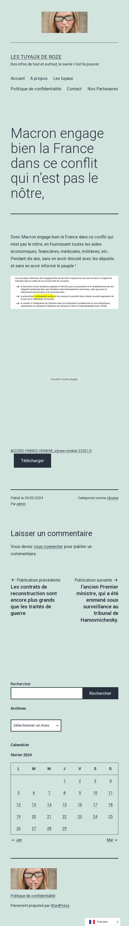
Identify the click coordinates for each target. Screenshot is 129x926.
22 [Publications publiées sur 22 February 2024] (64, 816)
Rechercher (21, 684)
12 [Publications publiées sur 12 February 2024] (18, 804)
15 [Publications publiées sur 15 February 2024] (64, 804)
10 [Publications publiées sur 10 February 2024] (95, 792)
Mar (112, 840)
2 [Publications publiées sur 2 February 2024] (80, 781)
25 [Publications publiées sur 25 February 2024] (110, 816)
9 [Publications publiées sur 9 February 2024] (80, 792)
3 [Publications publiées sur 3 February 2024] (95, 781)
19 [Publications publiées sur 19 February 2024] (18, 816)
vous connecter (48, 546)
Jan (16, 840)
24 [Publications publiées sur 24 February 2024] (95, 816)
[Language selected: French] (102, 922)
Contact (74, 88)
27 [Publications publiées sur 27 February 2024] (34, 828)
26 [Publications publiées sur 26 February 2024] (18, 828)
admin (21, 504)
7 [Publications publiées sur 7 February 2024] (49, 792)
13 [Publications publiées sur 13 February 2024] (34, 804)
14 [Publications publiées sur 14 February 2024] (49, 804)
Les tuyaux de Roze (36, 57)
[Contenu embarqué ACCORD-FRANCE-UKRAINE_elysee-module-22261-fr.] (64, 379)
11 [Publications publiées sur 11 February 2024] (110, 792)
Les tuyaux (63, 78)
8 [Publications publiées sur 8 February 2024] (64, 792)
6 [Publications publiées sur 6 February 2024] (34, 792)
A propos (38, 78)
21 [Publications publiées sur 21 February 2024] (49, 816)
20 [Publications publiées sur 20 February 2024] (34, 816)
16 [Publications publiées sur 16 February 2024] (80, 804)
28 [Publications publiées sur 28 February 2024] (49, 828)
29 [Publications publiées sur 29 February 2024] (64, 828)
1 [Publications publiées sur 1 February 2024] (64, 781)
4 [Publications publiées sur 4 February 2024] (110, 781)
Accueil (18, 78)
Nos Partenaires (102, 88)
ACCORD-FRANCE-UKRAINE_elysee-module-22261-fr (51, 451)
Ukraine (112, 498)
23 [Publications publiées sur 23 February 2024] (80, 816)
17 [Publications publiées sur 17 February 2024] (95, 804)
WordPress (60, 905)
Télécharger (32, 460)
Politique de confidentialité (36, 88)
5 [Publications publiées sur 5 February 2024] (18, 792)
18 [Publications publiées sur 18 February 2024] (110, 804)
